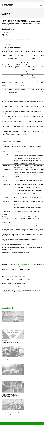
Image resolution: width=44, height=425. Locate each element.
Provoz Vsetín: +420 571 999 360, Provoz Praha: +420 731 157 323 (18, 1)
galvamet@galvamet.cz (5, 1)
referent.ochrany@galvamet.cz (9, 40)
